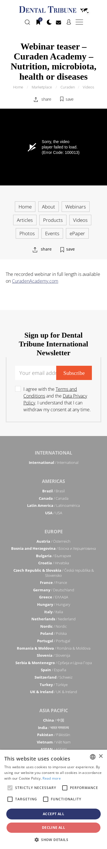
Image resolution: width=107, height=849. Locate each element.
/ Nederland (53, 618)
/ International (53, 462)
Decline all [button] (53, 827)
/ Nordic (53, 626)
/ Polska (53, 633)
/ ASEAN (54, 749)
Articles (25, 220)
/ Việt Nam (53, 742)
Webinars (75, 206)
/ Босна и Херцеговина (53, 548)
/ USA (53, 512)
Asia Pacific (53, 710)
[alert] (53, 799)
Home (18, 87)
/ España (53, 669)
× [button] (100, 756)
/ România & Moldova (53, 648)
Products (53, 220)
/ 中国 (53, 720)
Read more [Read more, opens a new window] (52, 778)
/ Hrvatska (53, 562)
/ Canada (53, 498)
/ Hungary (53, 604)
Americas (53, 481)
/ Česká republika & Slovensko (53, 573)
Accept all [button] (53, 813)
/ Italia (53, 611)
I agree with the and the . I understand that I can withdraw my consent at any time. (57, 399)
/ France (53, 582)
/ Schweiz (53, 677)
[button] (53, 839)
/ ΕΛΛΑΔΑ (53, 597)
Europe (54, 531)
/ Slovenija (53, 655)
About (48, 206)
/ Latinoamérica (53, 505)
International (53, 453)
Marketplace (42, 87)
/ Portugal (53, 640)
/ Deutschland (53, 589)
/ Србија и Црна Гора (53, 662)
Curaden (67, 87)
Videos (88, 87)
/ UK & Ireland (53, 691)
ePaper (77, 233)
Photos (27, 233)
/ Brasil (53, 490)
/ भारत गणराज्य (53, 727)
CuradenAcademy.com (35, 281)
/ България (53, 555)
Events (52, 233)
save (70, 99)
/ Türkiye (54, 684)
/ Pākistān (53, 734)
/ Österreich (53, 541)
